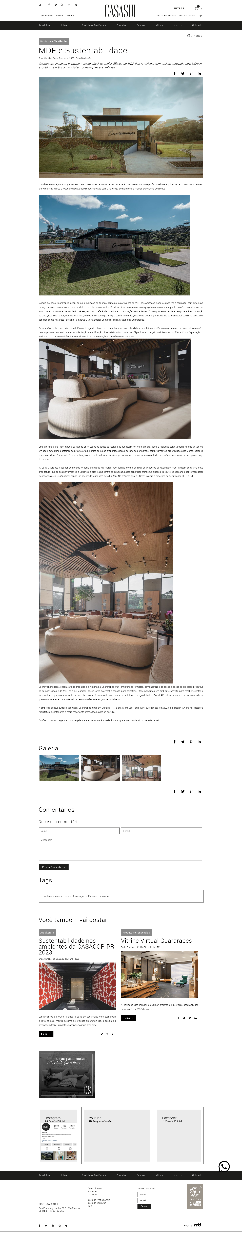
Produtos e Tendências (94, 25)
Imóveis (177, 25)
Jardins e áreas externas (56, 896)
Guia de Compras (187, 15)
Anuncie (59, 15)
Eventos (140, 25)
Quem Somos (46, 15)
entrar (179, 8)
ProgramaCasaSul (100, 1121)
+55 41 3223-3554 (48, 1203)
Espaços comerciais (98, 896)
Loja (200, 15)
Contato (70, 15)
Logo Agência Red (197, 1225)
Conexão (121, 25)
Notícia (198, 36)
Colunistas (197, 25)
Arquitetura (45, 25)
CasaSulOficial (55, 1121)
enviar (144, 1206)
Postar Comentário (53, 867)
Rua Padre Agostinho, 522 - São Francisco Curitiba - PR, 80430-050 (60, 1209)
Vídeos (159, 25)
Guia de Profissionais (166, 15)
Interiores (66, 25)
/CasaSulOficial (172, 1121)
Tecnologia (78, 896)
